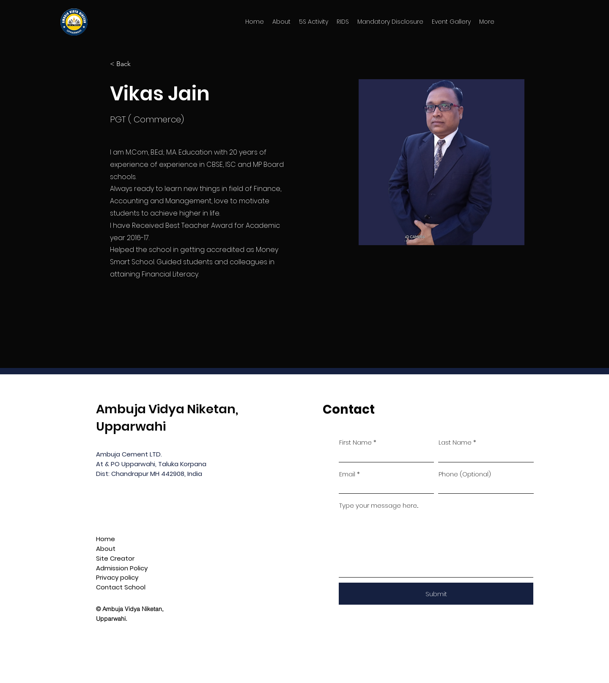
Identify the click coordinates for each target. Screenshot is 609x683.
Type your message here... (378, 505)
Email (347, 474)
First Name (355, 442)
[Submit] (436, 594)
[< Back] (126, 64)
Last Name (455, 442)
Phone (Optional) (465, 474)
